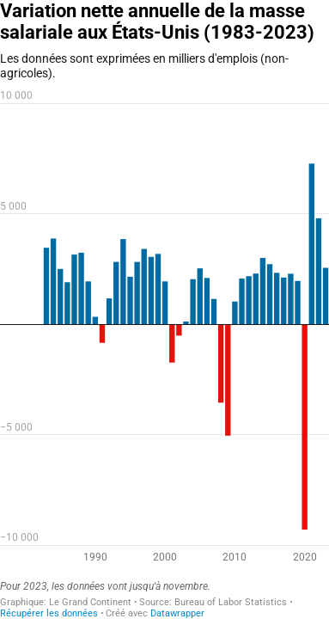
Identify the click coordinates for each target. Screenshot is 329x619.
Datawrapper (177, 613)
